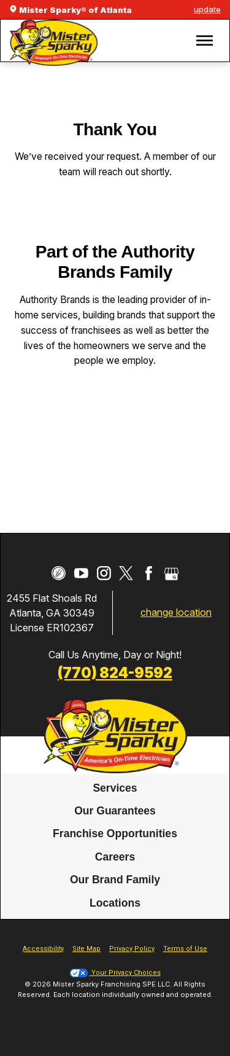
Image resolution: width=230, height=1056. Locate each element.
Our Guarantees (115, 811)
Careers (115, 857)
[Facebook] (149, 573)
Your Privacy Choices (115, 973)
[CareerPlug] (59, 573)
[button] (204, 40)
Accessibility (43, 949)
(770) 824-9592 (115, 673)
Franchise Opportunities (115, 834)
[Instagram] (104, 573)
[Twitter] (126, 573)
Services (115, 788)
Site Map (86, 949)
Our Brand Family (115, 879)
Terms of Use (185, 949)
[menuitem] (114, 789)
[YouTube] (81, 573)
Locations (115, 903)
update (207, 9)
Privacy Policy (132, 949)
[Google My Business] (171, 573)
